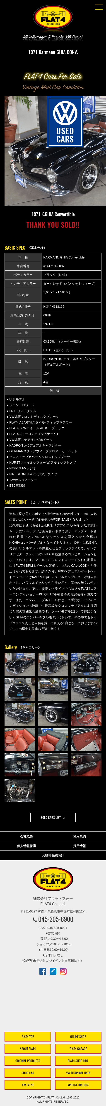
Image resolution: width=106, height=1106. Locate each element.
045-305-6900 (55, 919)
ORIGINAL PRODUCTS (27, 1061)
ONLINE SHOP (78, 1036)
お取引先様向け (53, 855)
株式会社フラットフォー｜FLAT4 (53, 20)
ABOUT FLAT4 (28, 1049)
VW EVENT (28, 1085)
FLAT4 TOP (28, 1036)
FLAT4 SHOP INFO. (78, 1061)
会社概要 (26, 836)
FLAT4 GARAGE (78, 1049)
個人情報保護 (26, 846)
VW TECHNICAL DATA (78, 1073)
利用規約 (79, 836)
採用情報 (79, 846)
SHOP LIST (28, 1073)
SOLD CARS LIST (51, 817)
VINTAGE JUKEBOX (78, 1085)
